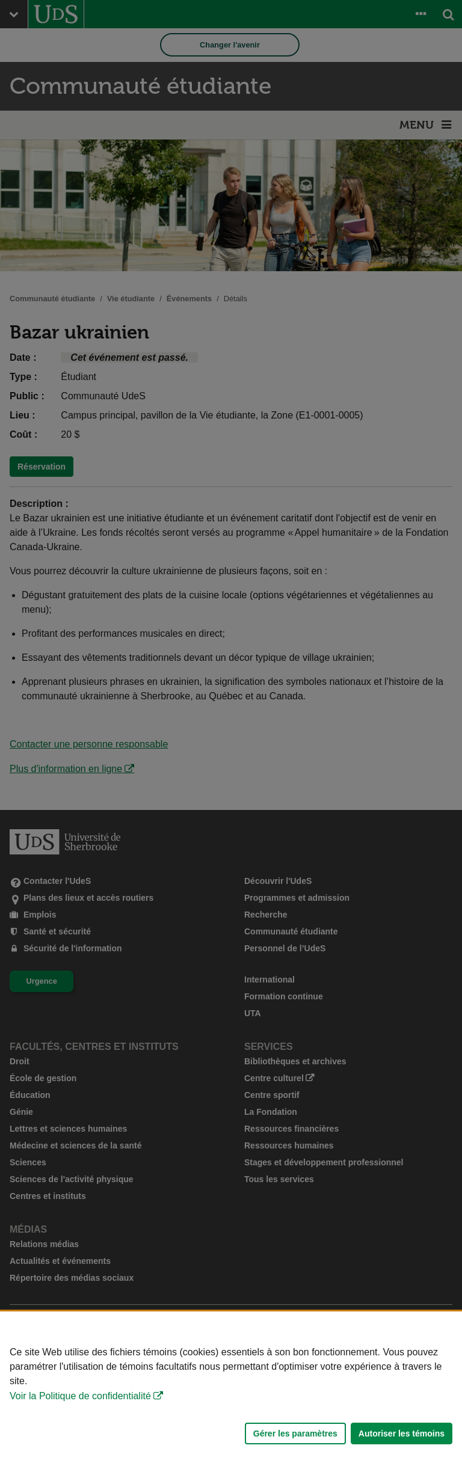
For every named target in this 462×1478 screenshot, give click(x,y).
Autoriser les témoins (402, 1433)
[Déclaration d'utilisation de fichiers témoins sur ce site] (231, 1394)
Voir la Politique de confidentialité (80, 1396)
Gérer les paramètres (295, 1433)
